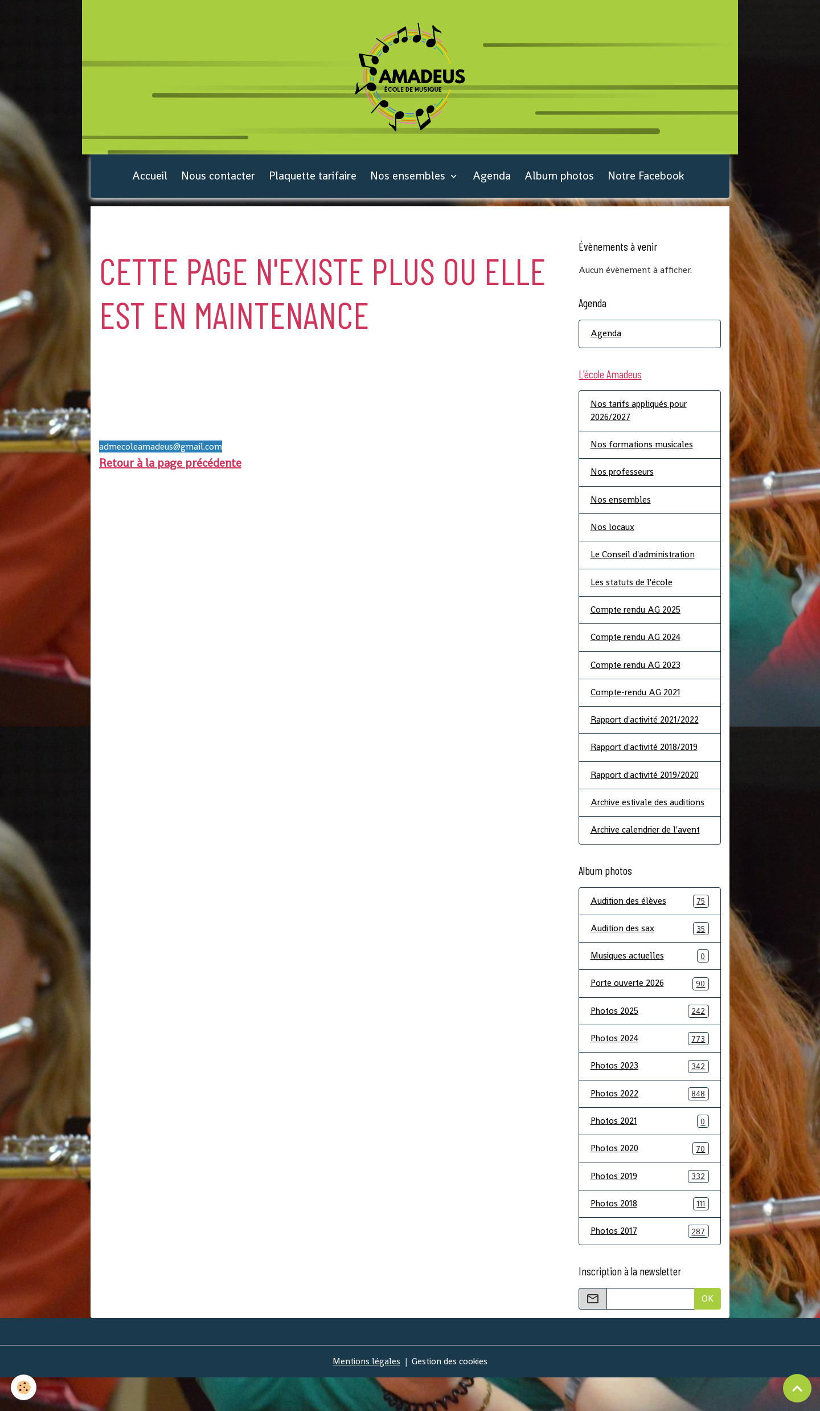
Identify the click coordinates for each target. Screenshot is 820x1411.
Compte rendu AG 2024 (637, 649)
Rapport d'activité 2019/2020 (649, 788)
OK (708, 1332)
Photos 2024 (650, 1068)
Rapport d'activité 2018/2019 (648, 760)
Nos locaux (612, 537)
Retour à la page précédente (170, 469)
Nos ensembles (409, 182)
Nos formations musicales (643, 453)
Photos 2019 (650, 1208)
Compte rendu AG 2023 (637, 677)
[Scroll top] (797, 1388)
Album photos (559, 182)
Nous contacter (218, 182)
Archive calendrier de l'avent (648, 858)
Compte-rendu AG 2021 (637, 705)
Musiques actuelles (650, 985)
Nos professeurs (623, 481)
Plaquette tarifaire (312, 182)
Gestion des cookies (450, 1395)
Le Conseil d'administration (645, 565)
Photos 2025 (650, 1040)
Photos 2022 (650, 1124)
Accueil (149, 182)
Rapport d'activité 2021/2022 (648, 733)
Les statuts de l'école (633, 593)
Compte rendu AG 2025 (637, 621)
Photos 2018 (650, 1236)
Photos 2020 (650, 1180)
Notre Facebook (646, 182)
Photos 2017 (650, 1264)
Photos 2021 (650, 1152)
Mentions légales (365, 1395)
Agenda (492, 182)
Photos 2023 (650, 1096)
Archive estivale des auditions (631, 823)
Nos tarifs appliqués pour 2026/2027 (642, 418)
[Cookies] (24, 1387)
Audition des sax (650, 957)
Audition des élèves (650, 929)
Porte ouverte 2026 (650, 1012)
